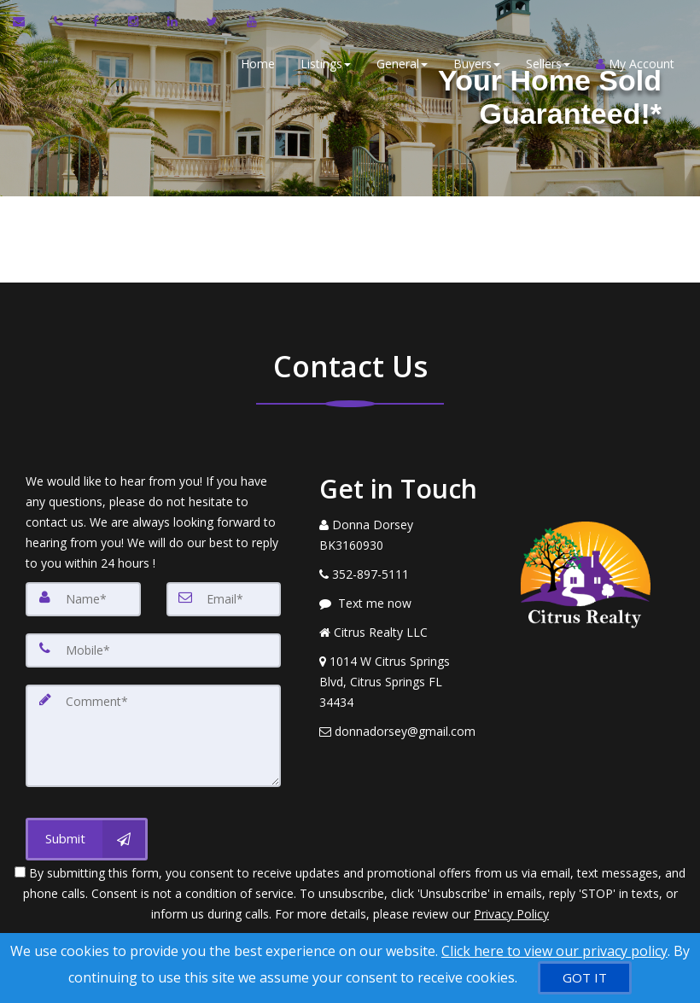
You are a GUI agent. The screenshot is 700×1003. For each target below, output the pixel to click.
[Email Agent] (27, 21)
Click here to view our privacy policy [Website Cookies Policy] (554, 951)
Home (258, 63)
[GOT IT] (585, 977)
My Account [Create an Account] (635, 63)
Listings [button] (325, 63)
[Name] (83, 599)
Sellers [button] (548, 63)
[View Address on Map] (398, 682)
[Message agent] (398, 603)
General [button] (402, 63)
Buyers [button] (476, 63)
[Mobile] (153, 650)
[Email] (224, 599)
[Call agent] (60, 21)
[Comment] (153, 736)
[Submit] (87, 839)
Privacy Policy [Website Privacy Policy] (511, 914)
